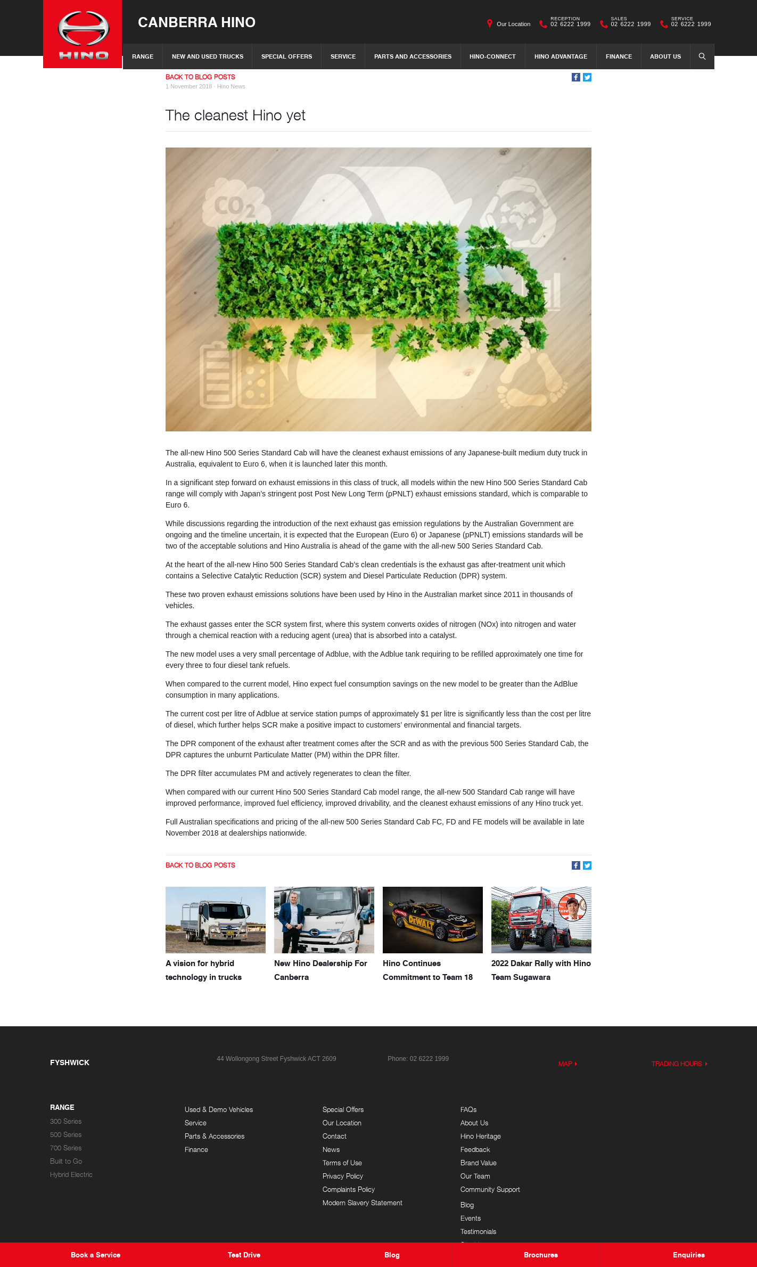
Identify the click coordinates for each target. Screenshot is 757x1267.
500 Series (65, 1135)
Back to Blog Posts (200, 77)
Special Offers (286, 56)
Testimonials (606, 1136)
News (327, 1150)
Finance (619, 56)
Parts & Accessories (214, 1136)
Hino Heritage (474, 1136)
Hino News (231, 86)
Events (598, 1123)
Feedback (468, 1150)
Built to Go (66, 1161)
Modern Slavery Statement (359, 1203)
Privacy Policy (339, 1176)
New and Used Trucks (207, 56)
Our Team (468, 1176)
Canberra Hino (198, 22)
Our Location (513, 24)
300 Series (65, 1121)
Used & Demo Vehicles (219, 1110)
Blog (595, 1110)
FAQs (462, 1110)
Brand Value (472, 1163)
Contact (331, 1136)
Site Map (601, 1150)
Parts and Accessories (412, 56)
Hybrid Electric (71, 1175)
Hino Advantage (560, 56)
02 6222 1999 (568, 24)
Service (343, 56)
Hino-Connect (493, 56)
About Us (665, 56)
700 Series (65, 1148)
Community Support (483, 1190)
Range (142, 56)
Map (565, 1064)
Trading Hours (677, 1064)
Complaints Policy (345, 1190)
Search (698, 56)
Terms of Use (339, 1163)
